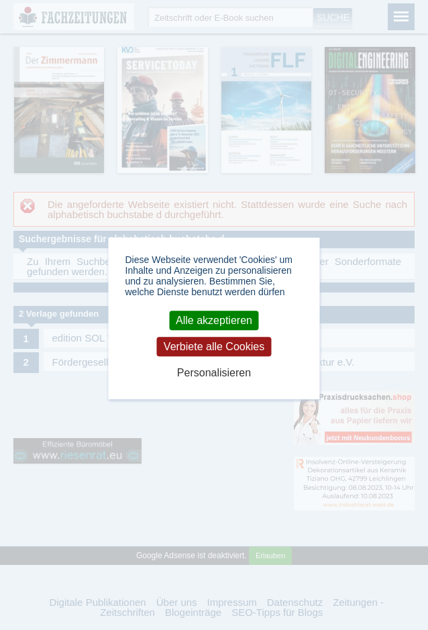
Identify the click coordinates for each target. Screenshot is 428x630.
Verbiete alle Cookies (214, 346)
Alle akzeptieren (214, 320)
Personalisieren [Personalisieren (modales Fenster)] (214, 372)
